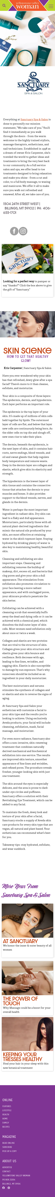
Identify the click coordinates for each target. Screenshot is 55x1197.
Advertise (7, 1167)
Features (6, 1106)
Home (5, 1118)
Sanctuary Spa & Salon (34, 119)
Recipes (6, 1126)
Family (5, 1122)
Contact (6, 1171)
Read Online (8, 1143)
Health (5, 1114)
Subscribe (7, 1147)
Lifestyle (6, 1110)
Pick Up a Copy (9, 1151)
